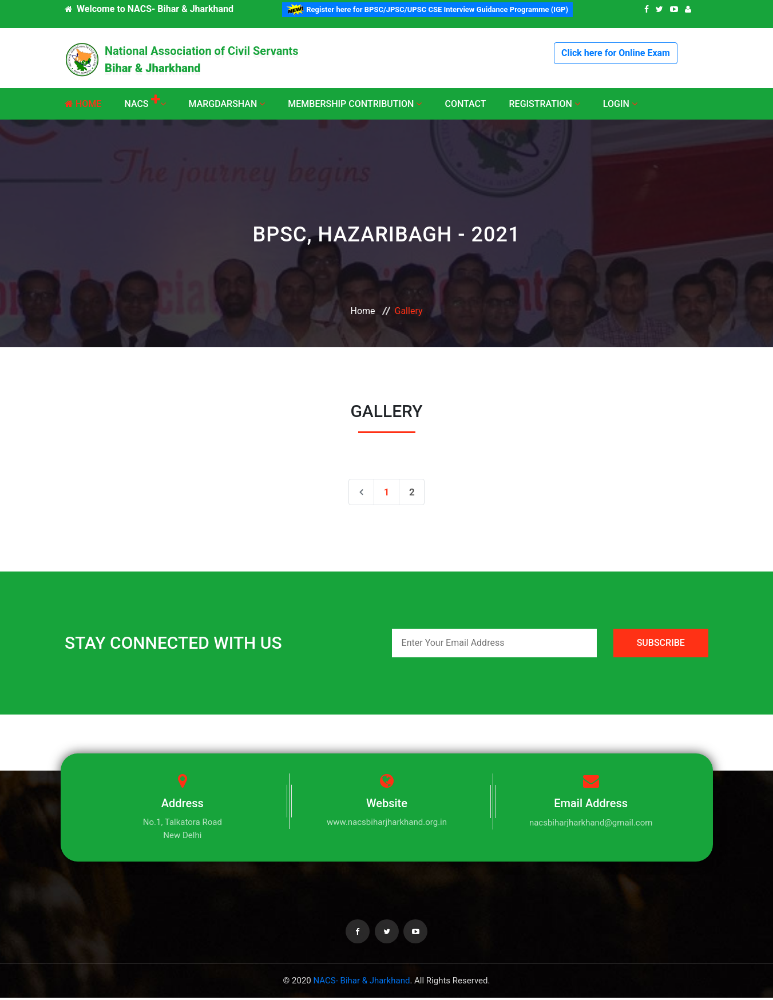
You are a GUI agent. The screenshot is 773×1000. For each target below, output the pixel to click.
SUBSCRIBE (661, 645)
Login (620, 103)
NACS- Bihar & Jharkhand (361, 983)
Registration (544, 103)
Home (83, 103)
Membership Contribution (355, 103)
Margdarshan (227, 103)
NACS (144, 103)
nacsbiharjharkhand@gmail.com (591, 825)
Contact (465, 103)
